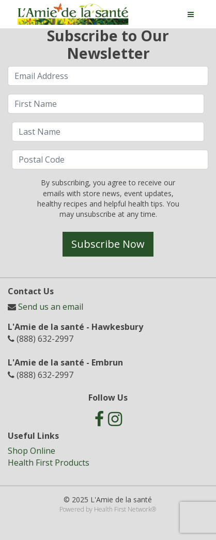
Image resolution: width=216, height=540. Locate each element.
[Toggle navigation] (190, 14)
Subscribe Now (108, 244)
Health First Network (122, 509)
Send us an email (50, 306)
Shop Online (31, 450)
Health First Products (48, 462)
